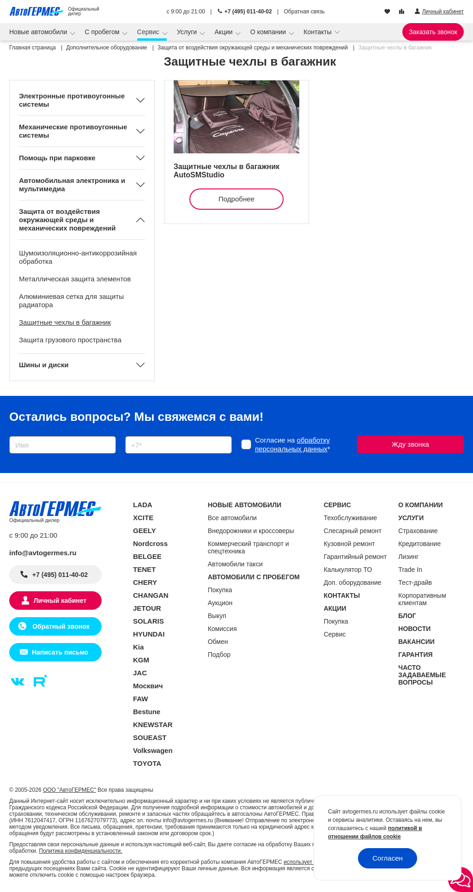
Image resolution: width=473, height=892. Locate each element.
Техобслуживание (350, 518)
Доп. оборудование (353, 582)
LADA (142, 505)
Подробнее (236, 199)
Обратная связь (304, 11)
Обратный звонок (59, 626)
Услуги (188, 32)
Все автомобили (232, 518)
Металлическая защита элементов (75, 279)
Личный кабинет (60, 600)
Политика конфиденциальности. (80, 851)
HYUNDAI (148, 634)
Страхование (417, 530)
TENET (144, 569)
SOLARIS (148, 621)
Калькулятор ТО (348, 569)
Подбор (219, 654)
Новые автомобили (39, 32)
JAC (140, 673)
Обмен (218, 641)
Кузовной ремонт (349, 543)
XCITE (143, 518)
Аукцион (220, 603)
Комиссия (222, 628)
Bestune (146, 712)
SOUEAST (150, 737)
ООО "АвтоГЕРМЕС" (69, 790)
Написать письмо (60, 652)
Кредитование (419, 543)
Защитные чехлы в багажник (65, 322)
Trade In (410, 569)
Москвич (148, 686)
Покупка (220, 590)
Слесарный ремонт (353, 530)
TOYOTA (147, 763)
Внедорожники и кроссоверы (251, 530)
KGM (141, 660)
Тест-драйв (415, 582)
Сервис (149, 32)
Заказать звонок (433, 32)
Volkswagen (153, 750)
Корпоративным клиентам (422, 599)
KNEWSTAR (153, 724)
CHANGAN (151, 595)
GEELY (144, 530)
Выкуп (217, 615)
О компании (269, 32)
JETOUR (147, 608)
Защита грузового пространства (70, 340)
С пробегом (103, 32)
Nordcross (150, 543)
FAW (140, 699)
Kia (138, 647)
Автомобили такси (235, 564)
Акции (224, 32)
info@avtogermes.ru (43, 553)
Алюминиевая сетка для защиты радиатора (71, 300)
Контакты (318, 32)
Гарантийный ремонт (355, 556)
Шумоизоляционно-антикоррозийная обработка (78, 257)
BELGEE (147, 556)
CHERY (145, 582)
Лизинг (408, 556)
